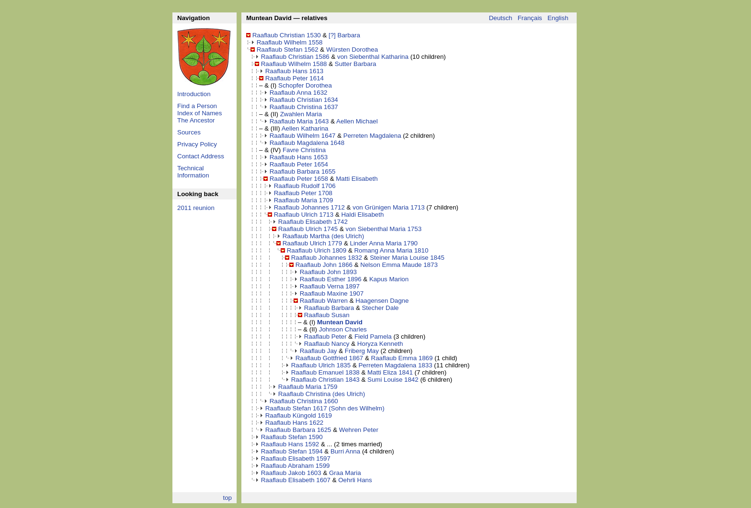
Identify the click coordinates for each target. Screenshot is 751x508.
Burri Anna (345, 451)
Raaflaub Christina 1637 (304, 106)
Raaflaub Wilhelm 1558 (290, 42)
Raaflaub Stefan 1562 (288, 49)
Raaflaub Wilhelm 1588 (294, 63)
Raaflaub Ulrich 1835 (321, 365)
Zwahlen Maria (301, 114)
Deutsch (500, 18)
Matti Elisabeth (356, 178)
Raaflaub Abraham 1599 (295, 465)
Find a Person (197, 106)
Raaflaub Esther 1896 (331, 279)
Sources (189, 132)
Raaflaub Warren (324, 300)
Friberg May (362, 350)
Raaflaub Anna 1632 (299, 92)
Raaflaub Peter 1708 (303, 193)
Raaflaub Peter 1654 (299, 164)
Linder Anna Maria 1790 (384, 243)
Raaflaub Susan (327, 315)
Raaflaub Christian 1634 (304, 99)
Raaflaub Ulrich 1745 (308, 228)
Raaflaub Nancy (327, 343)
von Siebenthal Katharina (373, 56)
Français (530, 18)
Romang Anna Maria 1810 (391, 250)
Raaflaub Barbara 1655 (303, 171)
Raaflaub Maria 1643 (299, 121)
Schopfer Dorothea (305, 85)
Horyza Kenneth (380, 343)
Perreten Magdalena (372, 135)
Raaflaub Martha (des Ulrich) (323, 236)
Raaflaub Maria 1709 (303, 200)
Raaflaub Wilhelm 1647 (303, 135)
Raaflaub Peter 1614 (294, 78)
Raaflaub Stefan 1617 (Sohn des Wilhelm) (325, 408)
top (227, 497)
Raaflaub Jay (318, 350)
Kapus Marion (389, 279)
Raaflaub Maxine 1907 (332, 293)
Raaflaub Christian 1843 (325, 379)
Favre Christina (304, 150)
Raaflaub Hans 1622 (294, 422)
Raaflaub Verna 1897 (330, 286)
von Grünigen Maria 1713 (388, 207)
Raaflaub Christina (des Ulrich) (321, 394)
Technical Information (193, 172)
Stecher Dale (380, 307)
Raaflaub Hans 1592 (290, 444)
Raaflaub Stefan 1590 (292, 437)
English (558, 18)
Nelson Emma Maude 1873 (399, 264)
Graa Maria (345, 472)
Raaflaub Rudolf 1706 (305, 185)
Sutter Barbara (355, 63)
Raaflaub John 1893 (328, 272)
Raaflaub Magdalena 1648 (307, 142)
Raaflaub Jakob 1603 (291, 472)
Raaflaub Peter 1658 (299, 178)
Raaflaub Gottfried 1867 (330, 358)
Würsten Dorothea (352, 49)
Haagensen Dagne (382, 300)
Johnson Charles (343, 329)
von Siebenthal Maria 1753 (383, 228)
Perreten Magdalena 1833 (395, 365)
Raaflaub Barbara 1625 (298, 429)
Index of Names (199, 113)
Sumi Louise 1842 (393, 379)
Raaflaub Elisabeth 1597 (295, 458)
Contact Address (200, 156)
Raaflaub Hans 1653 (299, 157)
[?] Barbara (344, 35)
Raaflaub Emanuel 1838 (325, 372)
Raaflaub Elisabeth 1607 (295, 480)
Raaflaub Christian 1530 (286, 35)
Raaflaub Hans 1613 (294, 71)
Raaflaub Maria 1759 (308, 386)
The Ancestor (196, 120)
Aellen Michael (357, 121)
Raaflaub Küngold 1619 (298, 415)
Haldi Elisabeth (362, 214)
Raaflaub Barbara (329, 307)
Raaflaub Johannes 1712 (309, 207)
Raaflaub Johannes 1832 (326, 257)
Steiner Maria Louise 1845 (407, 257)
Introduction (194, 94)
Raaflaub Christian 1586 (295, 56)
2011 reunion (196, 207)
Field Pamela (373, 336)
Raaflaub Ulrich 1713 (303, 214)
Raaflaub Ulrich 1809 (316, 250)
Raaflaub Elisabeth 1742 (313, 221)
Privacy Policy (197, 144)
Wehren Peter (358, 429)
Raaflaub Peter (325, 336)
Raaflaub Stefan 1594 (292, 451)
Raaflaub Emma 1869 (402, 358)
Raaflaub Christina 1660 (304, 401)
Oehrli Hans (355, 480)
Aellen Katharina (305, 128)
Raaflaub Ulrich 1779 (312, 243)
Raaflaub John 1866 (324, 264)
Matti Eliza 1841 (390, 372)
